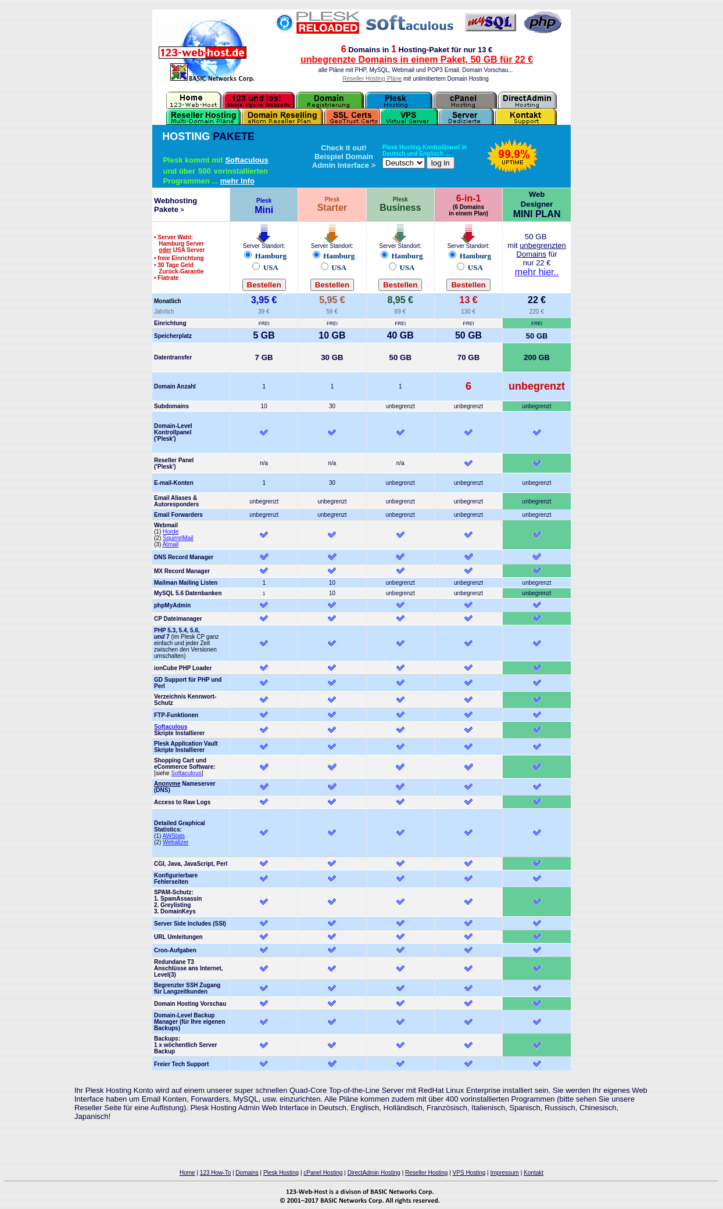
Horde (170, 531)
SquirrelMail (178, 538)
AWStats (173, 836)
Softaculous (246, 160)
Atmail (170, 544)
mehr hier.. (537, 272)
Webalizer (175, 842)
